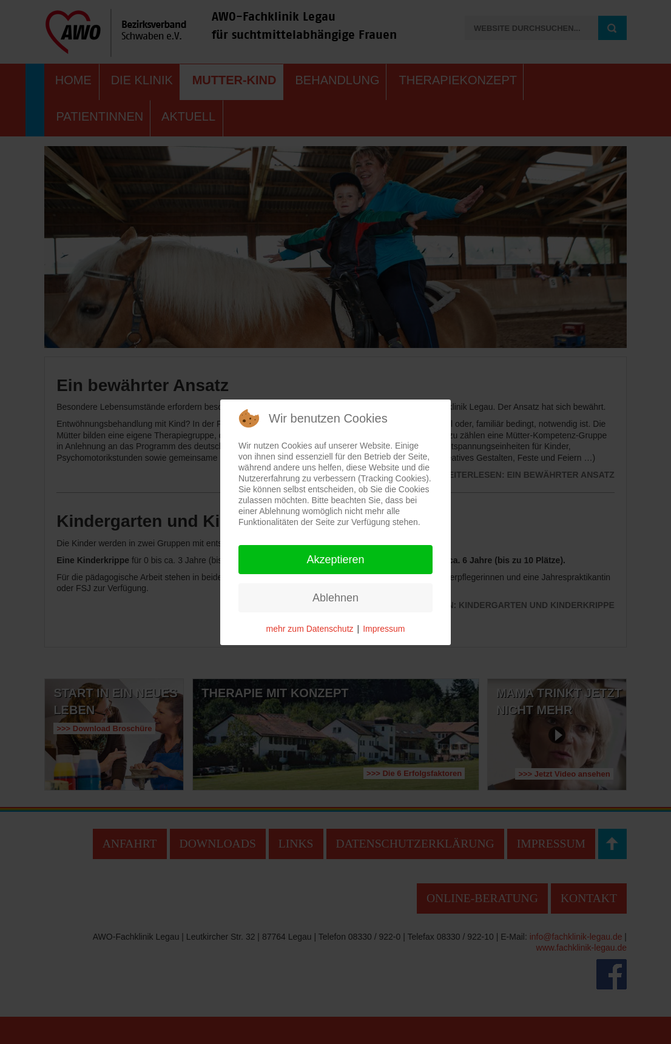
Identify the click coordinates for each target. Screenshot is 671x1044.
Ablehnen (335, 598)
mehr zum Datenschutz (310, 629)
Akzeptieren (335, 560)
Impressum (384, 629)
